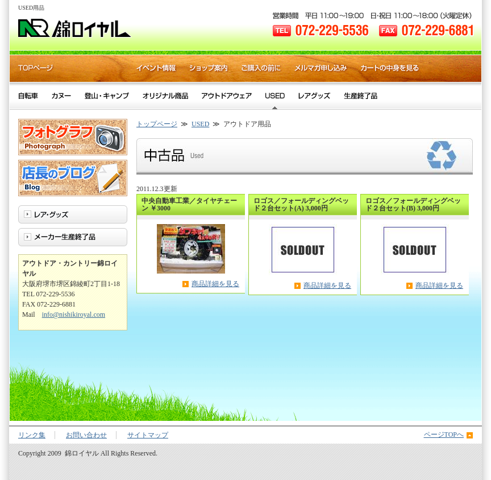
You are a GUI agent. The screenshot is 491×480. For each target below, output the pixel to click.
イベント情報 (156, 68)
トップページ (156, 124)
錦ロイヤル (75, 28)
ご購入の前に (261, 68)
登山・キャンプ (107, 96)
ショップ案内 (209, 68)
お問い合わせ (86, 435)
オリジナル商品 (165, 96)
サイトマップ (147, 435)
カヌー (61, 96)
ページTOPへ (444, 434)
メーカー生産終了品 (360, 96)
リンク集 (31, 435)
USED (200, 124)
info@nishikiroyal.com (73, 314)
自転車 (28, 96)
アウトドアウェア (227, 96)
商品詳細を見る (215, 284)
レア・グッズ (314, 96)
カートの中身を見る (390, 68)
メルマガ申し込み (321, 68)
